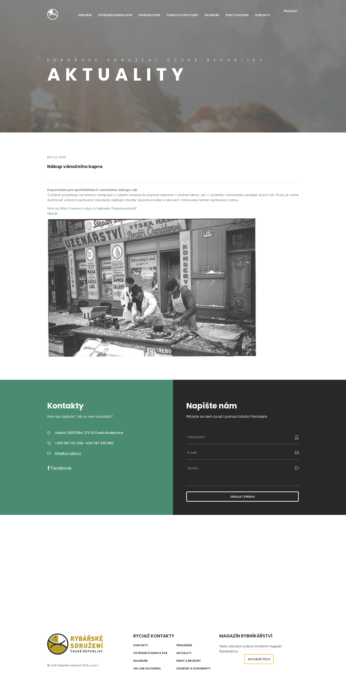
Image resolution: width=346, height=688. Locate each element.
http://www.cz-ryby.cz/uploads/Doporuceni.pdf (98, 208)
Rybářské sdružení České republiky (52, 14)
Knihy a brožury (188, 660)
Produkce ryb (149, 15)
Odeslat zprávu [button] (242, 497)
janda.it (93, 665)
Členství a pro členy (182, 15)
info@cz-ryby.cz (68, 453)
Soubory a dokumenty (193, 668)
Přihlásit (291, 11)
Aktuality (184, 653)
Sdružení (85, 15)
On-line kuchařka (147, 668)
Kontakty (262, 15)
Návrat (52, 213)
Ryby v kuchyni (237, 15)
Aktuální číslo (259, 659)
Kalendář (212, 15)
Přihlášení (184, 645)
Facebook (60, 468)
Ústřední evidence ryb (115, 15)
